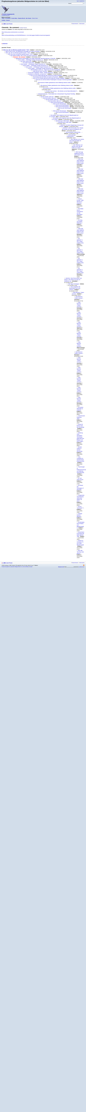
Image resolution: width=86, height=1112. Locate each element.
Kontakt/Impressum (6, 15)
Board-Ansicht (74, 23)
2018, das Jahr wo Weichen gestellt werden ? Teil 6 (16, 50)
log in (78, 1)
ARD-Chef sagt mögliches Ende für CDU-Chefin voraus (79, 153)
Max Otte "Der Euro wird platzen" (80, 552)
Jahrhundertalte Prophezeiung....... (74, 132)
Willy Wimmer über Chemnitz (40, 71)
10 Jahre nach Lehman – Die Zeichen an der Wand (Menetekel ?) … (62, 91)
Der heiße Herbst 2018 (26, 61)
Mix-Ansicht (81, 23)
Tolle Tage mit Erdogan (73, 284)
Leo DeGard (7, 18)
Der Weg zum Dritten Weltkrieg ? (79, 221)
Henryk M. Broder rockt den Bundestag (80, 426)
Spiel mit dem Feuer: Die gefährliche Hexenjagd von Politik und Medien (23, 51)
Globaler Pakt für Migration (79, 515)
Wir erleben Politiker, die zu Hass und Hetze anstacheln (24, 55)
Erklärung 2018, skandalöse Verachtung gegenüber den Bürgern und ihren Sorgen (80, 437)
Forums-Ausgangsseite (8, 14)
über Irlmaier (28, 18)
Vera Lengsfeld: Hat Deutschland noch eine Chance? (74, 288)
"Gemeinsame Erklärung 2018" (81, 417)
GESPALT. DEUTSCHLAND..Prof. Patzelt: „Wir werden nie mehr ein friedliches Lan (73, 280)
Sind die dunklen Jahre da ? (47, 96)
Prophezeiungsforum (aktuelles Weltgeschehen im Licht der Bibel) (15, 566)
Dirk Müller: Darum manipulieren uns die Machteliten (80, 211)
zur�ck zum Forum (7, 23)
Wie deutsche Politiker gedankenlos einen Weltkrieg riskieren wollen (54, 82)
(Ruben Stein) (35, 18)
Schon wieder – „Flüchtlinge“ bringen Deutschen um (30, 59)
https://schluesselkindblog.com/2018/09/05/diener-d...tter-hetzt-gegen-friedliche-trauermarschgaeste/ (26, 35)
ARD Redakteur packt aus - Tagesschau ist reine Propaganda (45, 69)
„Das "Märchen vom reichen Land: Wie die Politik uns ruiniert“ (76, 141)
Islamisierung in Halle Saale (62, 120)
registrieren (82, 1)
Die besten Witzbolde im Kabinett (80, 409)
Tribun (3, 18)
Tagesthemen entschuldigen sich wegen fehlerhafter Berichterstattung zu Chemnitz (35, 58)
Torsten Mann (14, 18)
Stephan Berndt (21, 18)
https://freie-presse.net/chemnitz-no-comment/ (13, 32)
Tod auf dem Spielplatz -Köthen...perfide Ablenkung (40, 72)
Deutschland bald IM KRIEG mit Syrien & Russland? (45, 76)
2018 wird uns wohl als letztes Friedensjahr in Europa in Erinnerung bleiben (54, 79)
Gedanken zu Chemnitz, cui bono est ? (37, 74)
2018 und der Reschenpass (57, 102)
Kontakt (30, 566)
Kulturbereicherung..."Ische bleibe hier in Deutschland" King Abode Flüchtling (56, 94)
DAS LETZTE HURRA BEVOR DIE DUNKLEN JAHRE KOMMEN (46, 75)
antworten (5, 43)
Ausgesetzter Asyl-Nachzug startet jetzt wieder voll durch (80, 498)
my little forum (81, 566)
